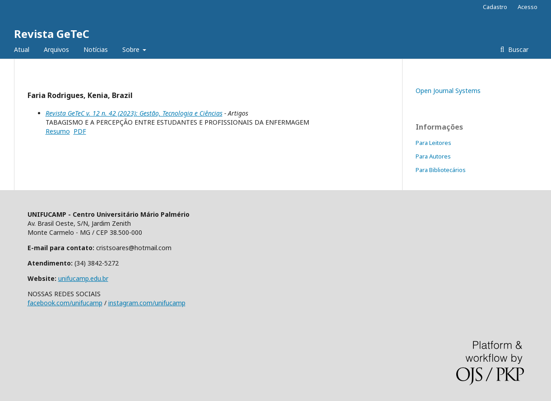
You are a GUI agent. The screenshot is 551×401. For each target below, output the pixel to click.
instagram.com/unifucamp (146, 302)
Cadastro (495, 7)
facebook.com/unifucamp (65, 302)
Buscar (517, 49)
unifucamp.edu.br (83, 278)
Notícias (95, 49)
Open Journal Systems (448, 90)
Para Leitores (433, 143)
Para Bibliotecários (441, 170)
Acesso (527, 7)
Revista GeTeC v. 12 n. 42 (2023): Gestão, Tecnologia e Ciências (134, 113)
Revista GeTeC (51, 33)
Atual (21, 49)
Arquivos (56, 49)
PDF (80, 131)
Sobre (131, 49)
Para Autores (433, 156)
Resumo (58, 131)
